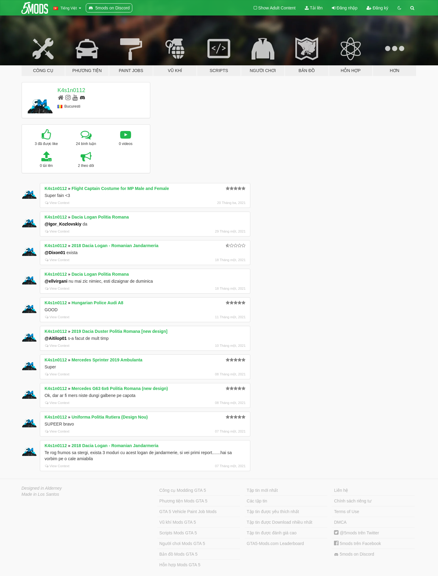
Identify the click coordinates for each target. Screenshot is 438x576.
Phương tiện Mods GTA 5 (183, 500)
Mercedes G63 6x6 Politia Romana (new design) (119, 388)
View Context (57, 203)
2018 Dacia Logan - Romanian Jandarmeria (114, 245)
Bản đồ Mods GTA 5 (178, 554)
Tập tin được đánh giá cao (272, 532)
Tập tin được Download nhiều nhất (279, 522)
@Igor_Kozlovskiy (63, 224)
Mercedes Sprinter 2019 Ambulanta (106, 359)
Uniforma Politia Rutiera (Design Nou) (109, 417)
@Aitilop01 (56, 338)
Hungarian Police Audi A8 (97, 302)
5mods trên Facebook (357, 543)
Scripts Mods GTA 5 (178, 532)
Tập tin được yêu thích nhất (273, 511)
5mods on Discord (354, 554)
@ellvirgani (56, 281)
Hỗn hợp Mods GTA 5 (179, 564)
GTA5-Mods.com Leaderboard (275, 543)
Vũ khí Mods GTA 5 (177, 522)
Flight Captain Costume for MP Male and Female (120, 188)
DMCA (340, 522)
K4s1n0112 (71, 90)
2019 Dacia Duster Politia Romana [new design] (119, 331)
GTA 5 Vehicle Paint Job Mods (188, 511)
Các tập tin (257, 500)
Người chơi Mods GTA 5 (182, 543)
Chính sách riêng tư (352, 500)
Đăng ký (377, 7)
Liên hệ (341, 490)
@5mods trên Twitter (356, 533)
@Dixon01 (55, 252)
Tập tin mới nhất (262, 490)
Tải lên (314, 7)
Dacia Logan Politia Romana (100, 217)
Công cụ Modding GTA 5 (182, 490)
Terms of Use (346, 511)
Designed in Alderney (42, 488)
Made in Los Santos (40, 494)
